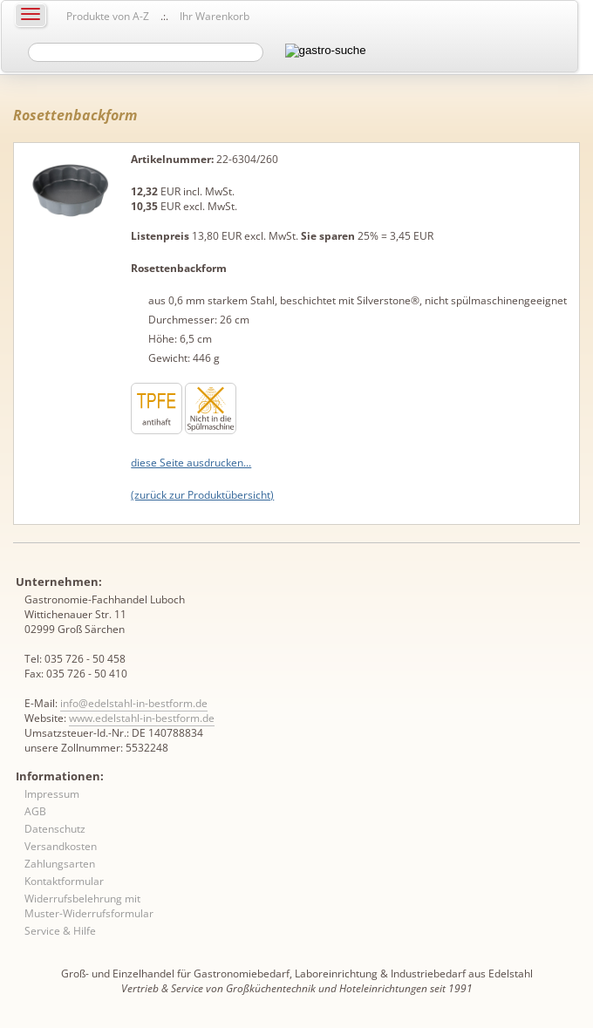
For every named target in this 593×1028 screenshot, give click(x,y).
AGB (35, 811)
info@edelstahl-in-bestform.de (134, 703)
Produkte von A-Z (107, 16)
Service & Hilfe (60, 930)
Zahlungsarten (59, 863)
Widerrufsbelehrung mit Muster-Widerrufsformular (88, 906)
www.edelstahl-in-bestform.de (142, 718)
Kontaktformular (64, 881)
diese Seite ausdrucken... (191, 462)
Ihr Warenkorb (214, 16)
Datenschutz (54, 828)
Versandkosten (60, 846)
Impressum (51, 793)
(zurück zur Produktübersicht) (202, 494)
